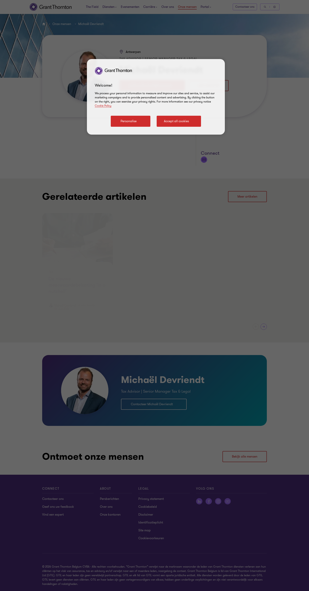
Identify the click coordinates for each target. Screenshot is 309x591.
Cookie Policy (103, 106)
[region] (156, 97)
